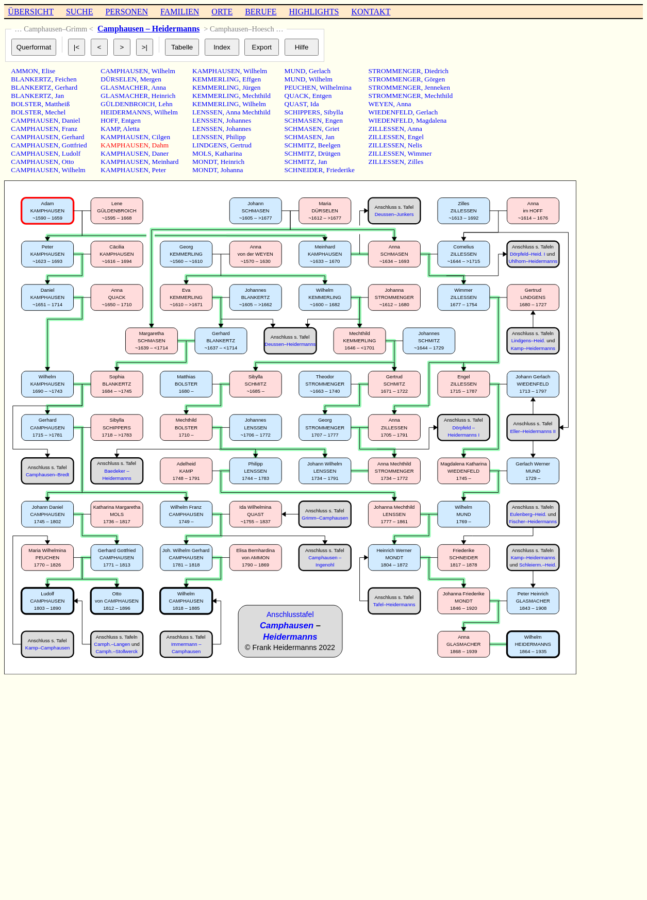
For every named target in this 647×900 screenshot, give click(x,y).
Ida (314, 104)
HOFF (109, 120)
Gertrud (240, 145)
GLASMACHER (124, 87)
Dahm (160, 145)
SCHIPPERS (303, 112)
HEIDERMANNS (126, 112)
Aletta (131, 128)
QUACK (297, 95)
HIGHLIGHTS (314, 11)
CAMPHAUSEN (34, 120)
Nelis (415, 145)
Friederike (340, 170)
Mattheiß (57, 104)
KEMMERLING (215, 79)
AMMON (24, 71)
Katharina (228, 153)
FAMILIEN (179, 11)
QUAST (296, 104)
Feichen (65, 79)
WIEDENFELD (390, 112)
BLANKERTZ (31, 79)
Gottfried (74, 145)
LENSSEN (207, 112)
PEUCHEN (300, 87)
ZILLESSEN (386, 128)
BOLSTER (26, 104)
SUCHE (79, 11)
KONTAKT (370, 11)
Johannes (238, 120)
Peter (159, 170)
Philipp (236, 137)
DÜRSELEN (119, 79)
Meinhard (165, 161)
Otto (68, 161)
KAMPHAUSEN (124, 137)
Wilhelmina (335, 87)
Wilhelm (74, 170)
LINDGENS (209, 145)
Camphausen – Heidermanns (148, 28)
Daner (160, 153)
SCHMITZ (300, 145)
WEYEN (380, 104)
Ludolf (71, 153)
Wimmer (420, 153)
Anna (158, 87)
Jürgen (251, 87)
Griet (332, 128)
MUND (295, 71)
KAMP (110, 128)
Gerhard (66, 87)
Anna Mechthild (248, 112)
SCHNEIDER (304, 170)
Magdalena (431, 120)
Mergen (150, 79)
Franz (69, 128)
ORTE (222, 11)
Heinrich (164, 95)
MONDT (204, 161)
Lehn (165, 104)
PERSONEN (126, 11)
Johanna (232, 170)
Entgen (131, 120)
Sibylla (333, 112)
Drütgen (329, 153)
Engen (334, 120)
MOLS (201, 153)
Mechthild (256, 95)
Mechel (55, 112)
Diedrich (436, 71)
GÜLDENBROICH (128, 104)
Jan (59, 95)
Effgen (251, 79)
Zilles (415, 161)
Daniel (71, 120)
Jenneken (437, 87)
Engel (416, 137)
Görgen (434, 79)
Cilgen (161, 137)
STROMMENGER (394, 71)
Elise (49, 71)
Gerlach (319, 71)
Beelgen (329, 145)
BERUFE (260, 11)
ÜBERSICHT (31, 11)
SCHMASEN (303, 120)
